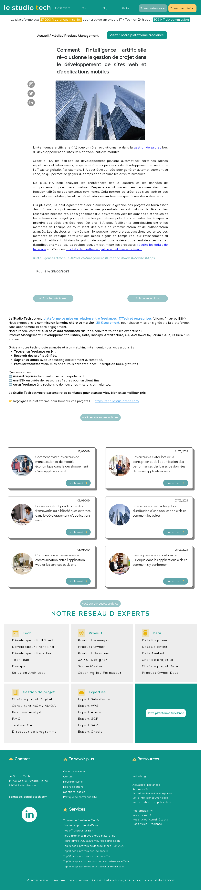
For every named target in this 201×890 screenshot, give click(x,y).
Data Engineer (155, 640)
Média (56, 36)
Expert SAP (88, 725)
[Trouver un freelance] (153, 8)
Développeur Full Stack (33, 640)
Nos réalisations (73, 787)
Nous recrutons (73, 782)
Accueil (43, 36)
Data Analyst (153, 653)
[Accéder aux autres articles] (100, 417)
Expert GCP (88, 719)
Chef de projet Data (160, 666)
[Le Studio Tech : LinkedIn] (31, 102)
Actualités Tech (142, 789)
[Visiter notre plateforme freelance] (137, 35)
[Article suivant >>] (147, 298)
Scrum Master (90, 666)
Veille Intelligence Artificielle (150, 798)
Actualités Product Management (152, 793)
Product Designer (94, 653)
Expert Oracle (90, 732)
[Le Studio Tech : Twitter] (31, 93)
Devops (18, 666)
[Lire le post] (78, 483)
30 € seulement (107, 323)
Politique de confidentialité (80, 797)
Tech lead (21, 660)
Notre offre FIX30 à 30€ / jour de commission (91, 841)
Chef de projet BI (157, 660)
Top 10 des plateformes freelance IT (85, 851)
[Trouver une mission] (182, 8)
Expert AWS (88, 706)
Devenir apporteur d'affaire (80, 825)
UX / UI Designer (92, 660)
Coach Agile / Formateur (100, 673)
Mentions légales (74, 792)
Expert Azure (89, 712)
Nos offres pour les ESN (78, 830)
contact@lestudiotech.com (28, 797)
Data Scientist (155, 647)
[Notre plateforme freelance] (166, 713)
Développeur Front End (33, 647)
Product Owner (91, 647)
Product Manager (93, 640)
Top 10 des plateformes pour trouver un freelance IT (93, 866)
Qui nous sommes (74, 771)
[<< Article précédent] (53, 298)
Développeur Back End (32, 653)
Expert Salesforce (94, 699)
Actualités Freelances (146, 785)
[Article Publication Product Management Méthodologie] (51, 468)
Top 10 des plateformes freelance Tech (87, 856)
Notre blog (139, 776)
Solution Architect (28, 673)
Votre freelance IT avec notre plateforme (89, 836)
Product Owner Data (160, 673)
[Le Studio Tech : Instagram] (31, 84)
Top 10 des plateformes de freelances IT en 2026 (93, 846)
